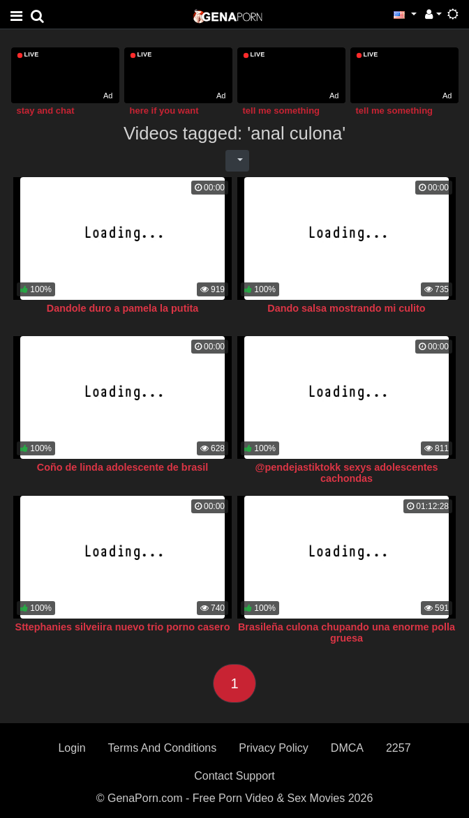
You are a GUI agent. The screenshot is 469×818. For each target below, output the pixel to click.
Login (71, 748)
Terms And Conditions (162, 748)
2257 (398, 748)
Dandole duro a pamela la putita (123, 308)
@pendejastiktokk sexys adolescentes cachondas (346, 473)
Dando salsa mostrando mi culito (346, 308)
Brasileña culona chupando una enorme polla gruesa (346, 632)
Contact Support (234, 776)
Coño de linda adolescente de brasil (123, 467)
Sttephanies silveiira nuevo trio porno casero (122, 627)
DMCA (347, 748)
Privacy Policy (273, 748)
